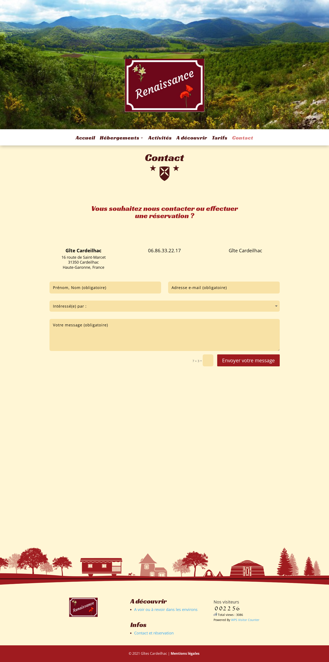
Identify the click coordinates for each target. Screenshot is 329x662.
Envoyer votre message (248, 360)
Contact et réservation (154, 633)
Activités (160, 138)
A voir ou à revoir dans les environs (166, 609)
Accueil (85, 138)
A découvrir (191, 138)
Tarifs (219, 138)
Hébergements (119, 138)
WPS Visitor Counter (245, 620)
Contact (242, 138)
